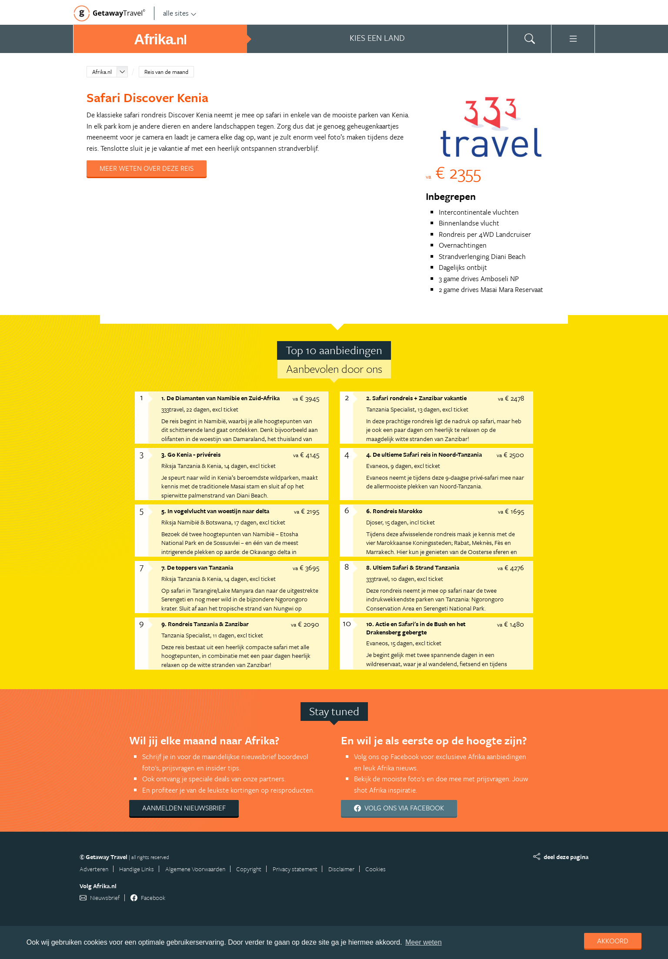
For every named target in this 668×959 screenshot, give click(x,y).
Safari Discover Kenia (147, 97)
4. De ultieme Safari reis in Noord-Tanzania (424, 454)
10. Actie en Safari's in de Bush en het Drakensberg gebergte (415, 628)
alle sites (180, 13)
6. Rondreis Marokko (394, 510)
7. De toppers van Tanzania (197, 567)
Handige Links (136, 868)
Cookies (375, 868)
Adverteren (94, 868)
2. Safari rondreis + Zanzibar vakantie (416, 397)
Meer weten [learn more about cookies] (423, 942)
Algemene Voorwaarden (195, 868)
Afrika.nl (102, 71)
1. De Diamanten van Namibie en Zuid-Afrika (220, 397)
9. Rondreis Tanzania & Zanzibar (205, 623)
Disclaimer (341, 868)
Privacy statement (295, 868)
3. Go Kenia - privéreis (190, 454)
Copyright (248, 868)
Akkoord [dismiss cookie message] (612, 941)
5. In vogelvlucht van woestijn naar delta (215, 510)
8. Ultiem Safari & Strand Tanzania (412, 567)
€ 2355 (453, 171)
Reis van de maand (166, 71)
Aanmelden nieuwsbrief (184, 808)
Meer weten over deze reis (147, 168)
